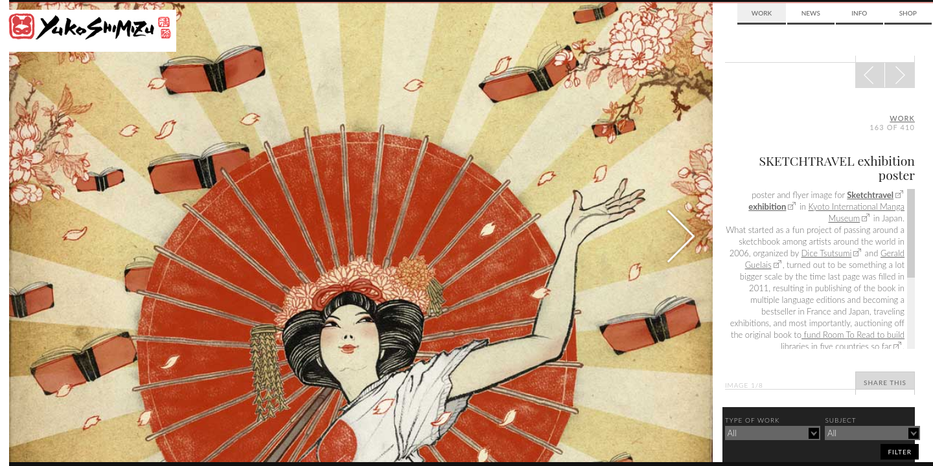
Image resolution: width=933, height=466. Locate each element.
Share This (885, 382)
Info (859, 13)
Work (762, 13)
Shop (908, 13)
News (810, 13)
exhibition (767, 206)
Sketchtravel (870, 195)
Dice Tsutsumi (826, 253)
